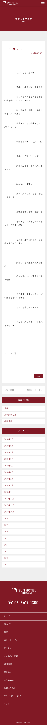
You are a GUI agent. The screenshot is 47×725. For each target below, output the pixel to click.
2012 (6, 558)
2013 (6, 551)
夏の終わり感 (10, 415)
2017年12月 (9, 499)
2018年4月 (8, 472)
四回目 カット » (34, 390)
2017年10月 (9, 512)
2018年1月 (8, 492)
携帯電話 (8, 421)
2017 (6, 525)
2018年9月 (8, 439)
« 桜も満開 (9, 390)
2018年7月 (8, 452)
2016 (6, 532)
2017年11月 (9, 505)
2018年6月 (8, 459)
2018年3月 (8, 479)
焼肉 (6, 408)
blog (38, 376)
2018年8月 (8, 446)
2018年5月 (8, 465)
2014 (6, 545)
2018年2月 (8, 485)
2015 (6, 538)
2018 (6, 518)
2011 (6, 565)
